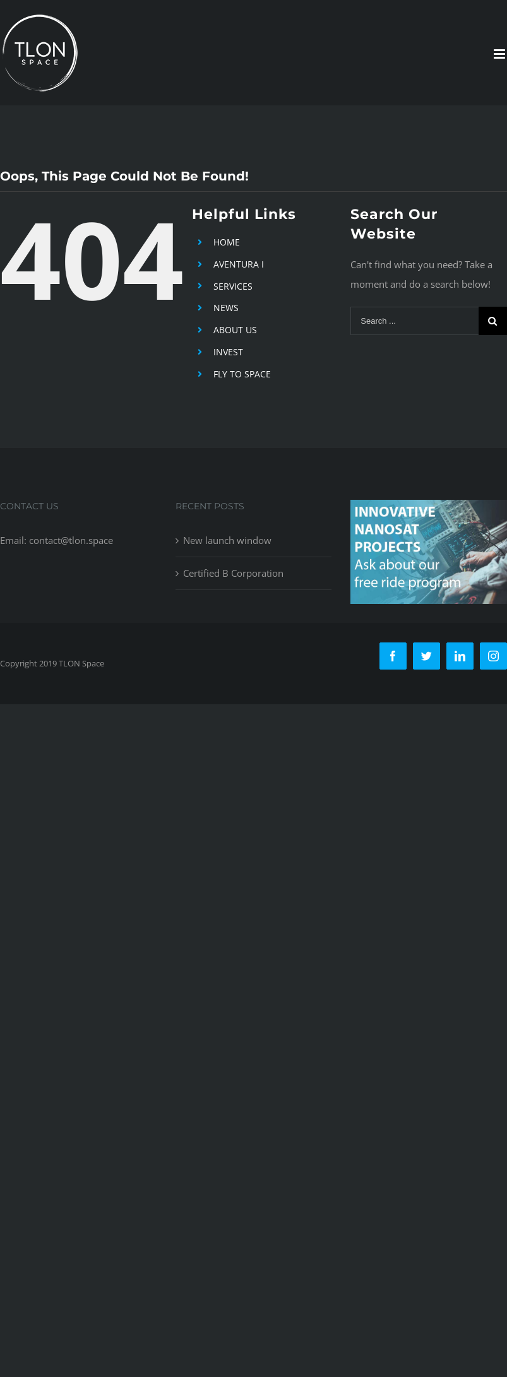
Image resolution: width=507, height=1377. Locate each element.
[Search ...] (414, 321)
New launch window (227, 540)
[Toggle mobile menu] (500, 54)
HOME (226, 242)
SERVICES (233, 286)
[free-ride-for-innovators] (428, 509)
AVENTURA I (238, 264)
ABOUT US (235, 330)
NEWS (226, 308)
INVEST (228, 352)
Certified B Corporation (233, 573)
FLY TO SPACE (242, 374)
